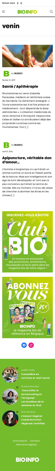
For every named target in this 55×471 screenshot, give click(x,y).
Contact (35, 441)
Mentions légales (26, 445)
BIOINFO (18, 73)
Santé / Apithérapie (20, 86)
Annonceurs (20, 441)
